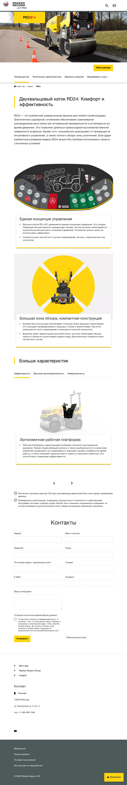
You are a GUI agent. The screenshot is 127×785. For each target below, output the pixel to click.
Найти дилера (103, 68)
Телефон (70, 577)
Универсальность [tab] (76, 373)
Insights (22, 675)
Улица (68, 548)
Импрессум (19, 748)
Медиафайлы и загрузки (99, 76)
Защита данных (22, 754)
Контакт (22, 693)
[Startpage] (15, 5)
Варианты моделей (74, 76)
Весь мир (23, 665)
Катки (30, 86)
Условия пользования (25, 759)
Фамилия (19, 548)
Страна (69, 562)
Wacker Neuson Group (29, 670)
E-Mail (17, 577)
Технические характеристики (46, 76)
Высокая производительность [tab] (49, 373)
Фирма (17, 533)
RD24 (38, 86)
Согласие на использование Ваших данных (36, 615)
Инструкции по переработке (28, 765)
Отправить (22, 639)
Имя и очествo (72, 533)
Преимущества (21, 76)
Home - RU (20, 86)
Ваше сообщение (22, 591)
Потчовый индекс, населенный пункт (32, 562)
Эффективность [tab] (22, 373)
